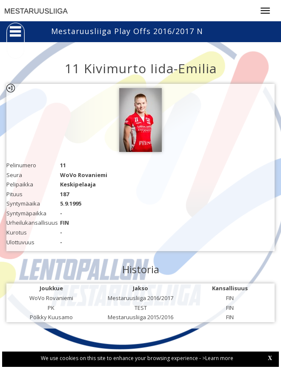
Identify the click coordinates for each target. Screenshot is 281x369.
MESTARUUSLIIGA (36, 11)
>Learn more (217, 358)
